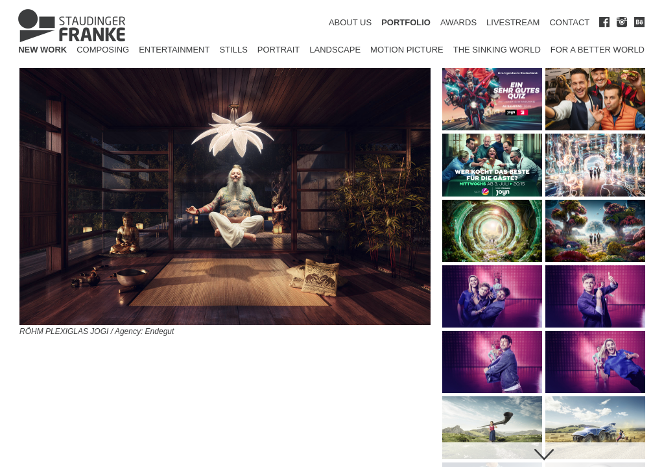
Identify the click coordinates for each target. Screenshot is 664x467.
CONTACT (569, 22)
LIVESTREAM (513, 22)
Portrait (278, 49)
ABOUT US (350, 22)
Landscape (335, 49)
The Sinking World (497, 49)
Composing (103, 49)
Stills (233, 49)
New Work (42, 49)
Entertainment (174, 49)
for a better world (598, 49)
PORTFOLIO (406, 22)
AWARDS (458, 22)
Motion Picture (407, 49)
